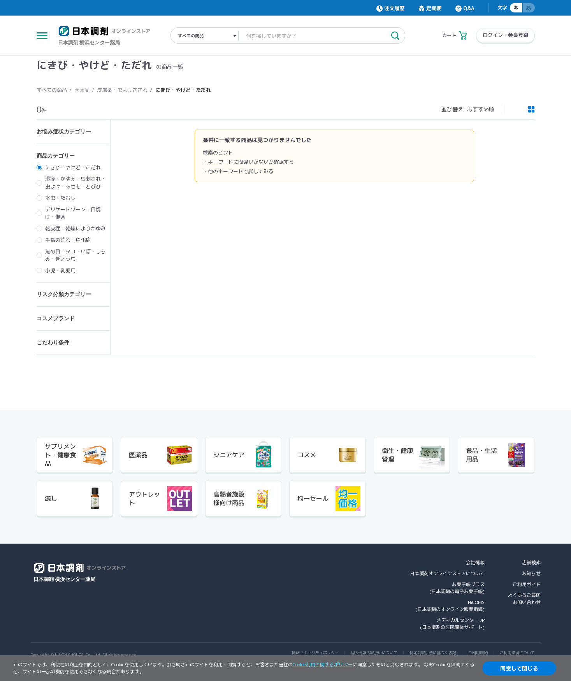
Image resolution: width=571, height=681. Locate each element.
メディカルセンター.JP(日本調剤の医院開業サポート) (452, 623)
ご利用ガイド (527, 584)
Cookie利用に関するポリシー (323, 664)
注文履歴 (394, 8)
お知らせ (531, 573)
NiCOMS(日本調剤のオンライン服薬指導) (450, 606)
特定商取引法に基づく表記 (432, 653)
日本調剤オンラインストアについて (447, 573)
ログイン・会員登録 (505, 35)
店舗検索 (531, 562)
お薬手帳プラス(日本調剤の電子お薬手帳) (457, 588)
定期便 (433, 8)
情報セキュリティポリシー (315, 653)
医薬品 (82, 89)
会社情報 (475, 562)
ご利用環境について (517, 653)
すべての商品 (52, 89)
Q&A (468, 8)
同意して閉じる (519, 668)
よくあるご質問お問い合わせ (524, 599)
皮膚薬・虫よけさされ (122, 89)
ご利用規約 (478, 653)
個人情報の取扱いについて (374, 653)
